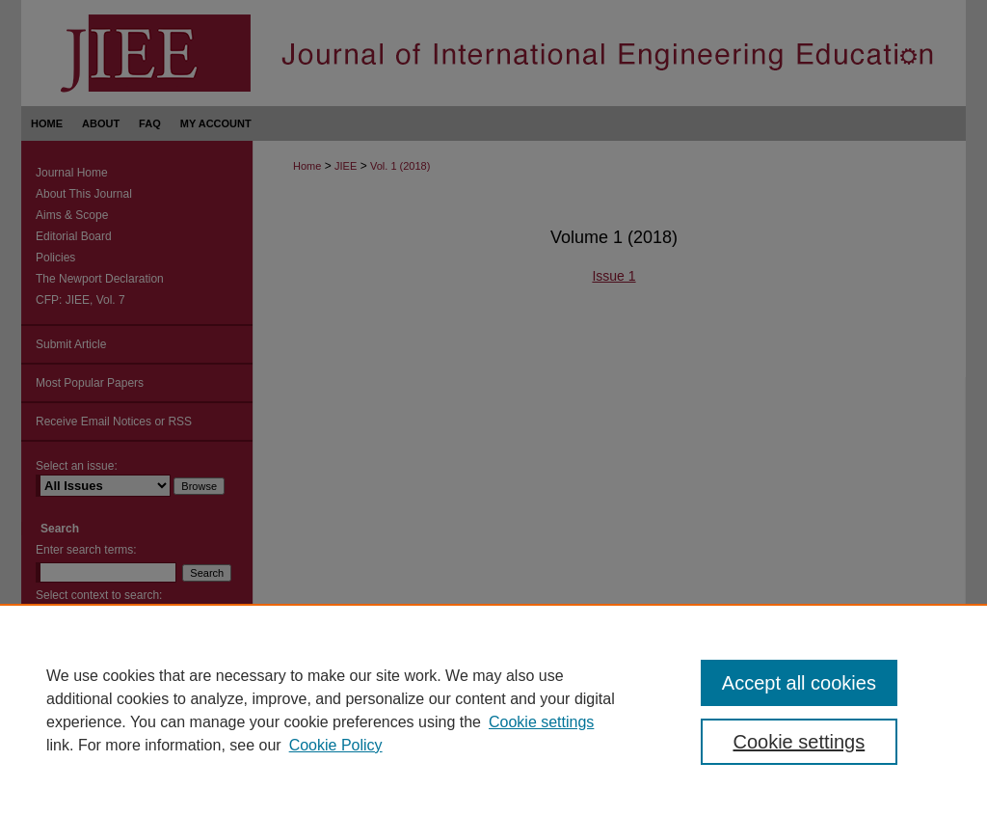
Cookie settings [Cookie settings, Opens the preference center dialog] (799, 741)
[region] (493, 710)
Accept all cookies (799, 683)
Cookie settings (541, 722)
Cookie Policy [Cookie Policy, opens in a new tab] (336, 745)
